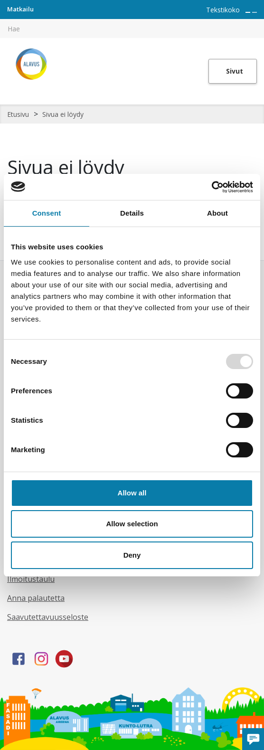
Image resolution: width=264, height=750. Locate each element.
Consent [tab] (46, 213)
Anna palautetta (36, 598)
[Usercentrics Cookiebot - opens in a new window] (211, 187)
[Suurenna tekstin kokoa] (247, 12)
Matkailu (20, 9)
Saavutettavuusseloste (47, 617)
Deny (132, 555)
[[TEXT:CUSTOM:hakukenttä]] (132, 28)
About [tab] (217, 213)
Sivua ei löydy (63, 114)
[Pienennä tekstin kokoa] (254, 12)
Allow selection (132, 524)
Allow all (132, 493)
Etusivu (18, 114)
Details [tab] (132, 213)
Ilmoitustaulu (31, 579)
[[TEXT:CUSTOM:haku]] (257, 21)
